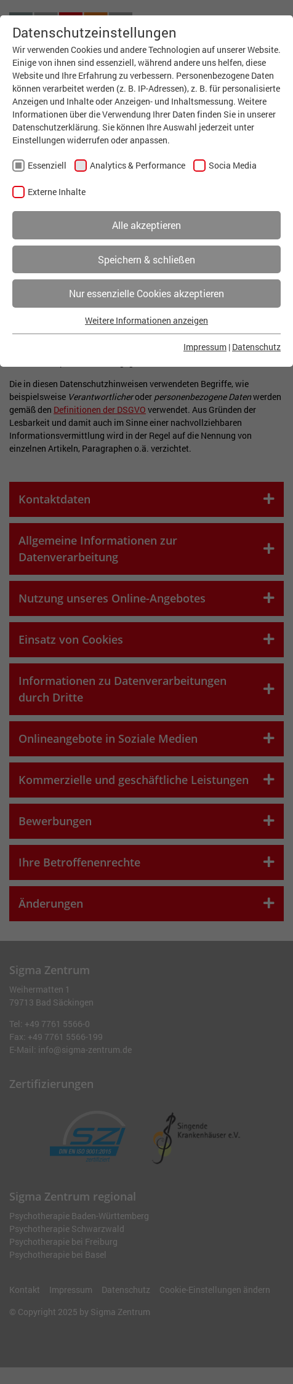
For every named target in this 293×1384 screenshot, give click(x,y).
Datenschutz (256, 347)
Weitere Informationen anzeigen (146, 320)
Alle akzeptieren (146, 224)
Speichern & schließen (146, 259)
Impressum (205, 347)
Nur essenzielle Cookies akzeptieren (146, 293)
